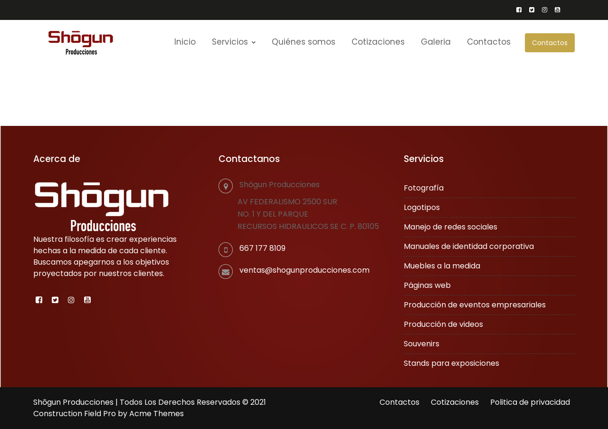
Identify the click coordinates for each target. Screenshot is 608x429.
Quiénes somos (303, 42)
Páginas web (427, 285)
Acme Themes (156, 413)
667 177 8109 (263, 248)
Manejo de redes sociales (450, 226)
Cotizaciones (378, 42)
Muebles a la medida (442, 265)
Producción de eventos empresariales (475, 304)
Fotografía (424, 188)
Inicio (185, 42)
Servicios (230, 42)
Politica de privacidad (530, 402)
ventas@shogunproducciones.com (305, 269)
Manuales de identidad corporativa (469, 246)
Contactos (550, 43)
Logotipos (422, 207)
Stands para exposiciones (451, 362)
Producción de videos (443, 323)
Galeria (436, 42)
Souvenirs (422, 343)
